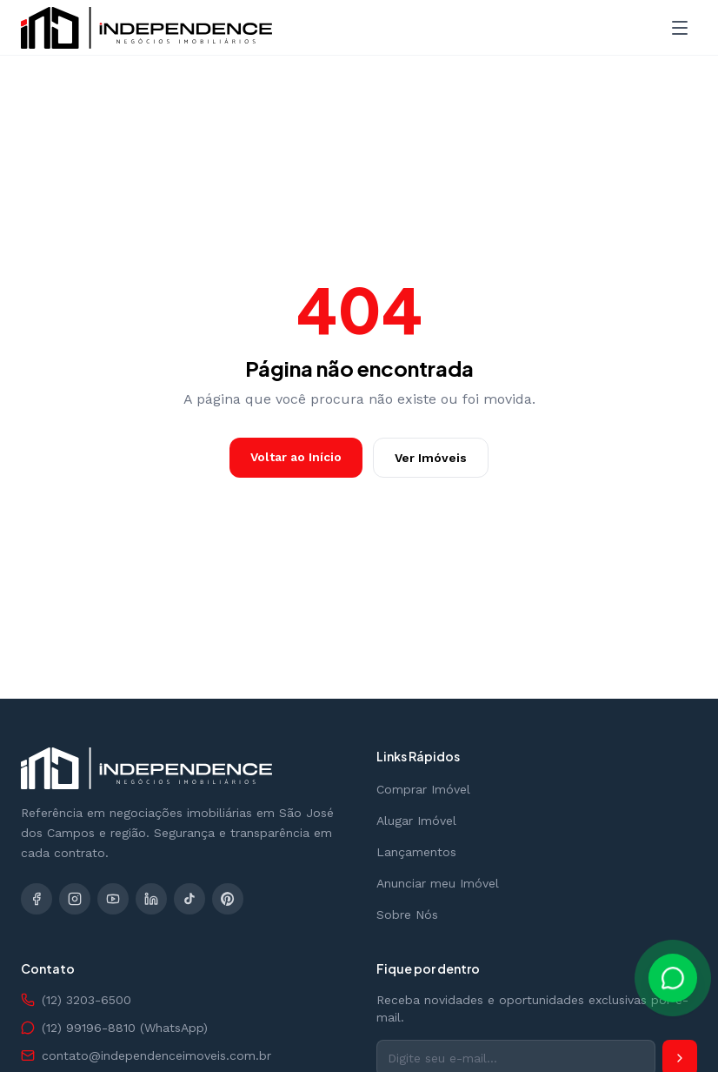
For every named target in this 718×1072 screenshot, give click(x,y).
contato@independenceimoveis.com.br (146, 1055)
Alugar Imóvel (416, 820)
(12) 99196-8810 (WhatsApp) (114, 1028)
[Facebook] (36, 899)
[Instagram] (74, 899)
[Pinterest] (227, 899)
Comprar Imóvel (423, 789)
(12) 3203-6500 (76, 1000)
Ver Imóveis (431, 458)
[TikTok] (189, 899)
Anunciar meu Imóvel (437, 883)
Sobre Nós (407, 914)
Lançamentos (416, 852)
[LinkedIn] (151, 899)
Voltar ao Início (296, 457)
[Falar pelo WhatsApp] (672, 978)
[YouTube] (113, 899)
